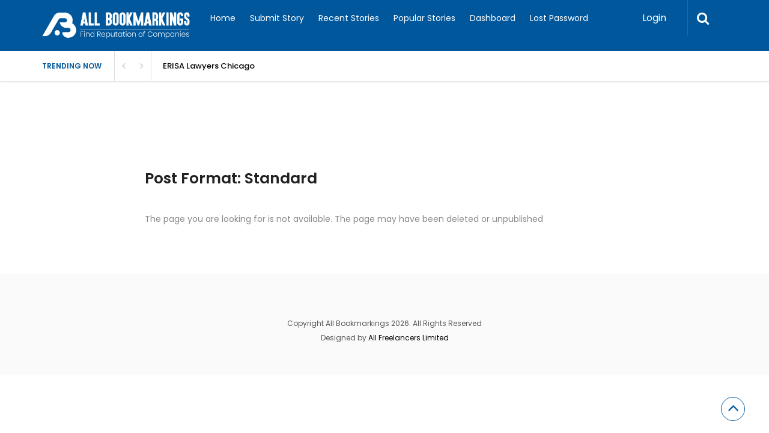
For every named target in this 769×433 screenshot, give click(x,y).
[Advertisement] (260, 138)
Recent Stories (348, 18)
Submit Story (277, 18)
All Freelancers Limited (408, 338)
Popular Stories (424, 18)
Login (654, 18)
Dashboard (492, 18)
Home (223, 18)
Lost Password (559, 18)
